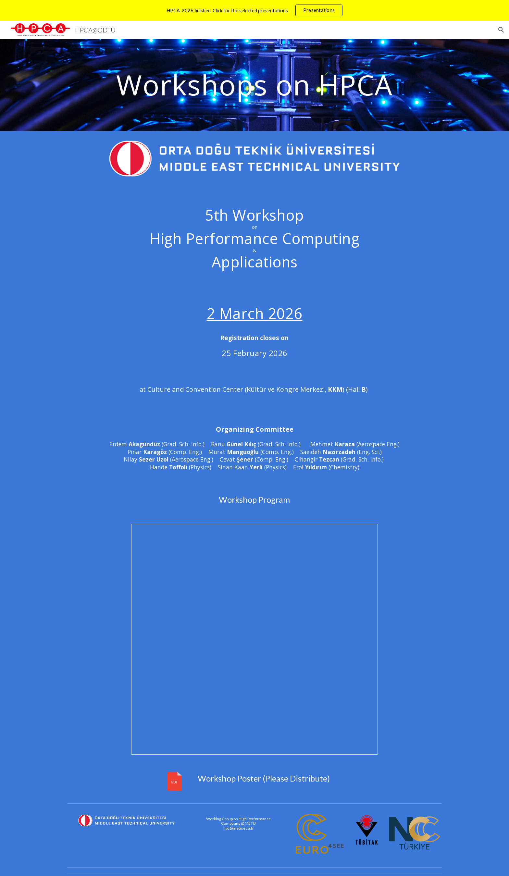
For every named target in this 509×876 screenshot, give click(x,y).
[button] (501, 30)
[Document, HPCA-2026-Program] (254, 639)
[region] (254, 10)
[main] (254, 84)
